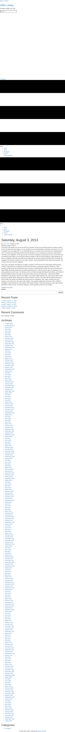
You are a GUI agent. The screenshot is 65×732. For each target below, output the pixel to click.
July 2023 (7, 373)
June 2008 (8, 702)
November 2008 (9, 693)
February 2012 (9, 622)
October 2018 (9, 476)
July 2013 (7, 591)
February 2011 (9, 644)
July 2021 (7, 416)
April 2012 (8, 619)
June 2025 (8, 331)
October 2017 (9, 498)
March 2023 (8, 380)
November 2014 (9, 562)
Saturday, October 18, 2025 (9, 306)
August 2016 (8, 524)
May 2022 (8, 398)
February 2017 (9, 513)
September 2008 (9, 697)
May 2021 (8, 420)
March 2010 (8, 664)
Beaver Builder (42, 731)
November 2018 (9, 475)
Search (3, 289)
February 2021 (9, 425)
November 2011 (9, 628)
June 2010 (8, 659)
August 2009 (8, 677)
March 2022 (8, 402)
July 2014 (7, 569)
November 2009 (9, 671)
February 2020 (9, 447)
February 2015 (9, 557)
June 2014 (8, 571)
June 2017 (8, 506)
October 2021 (9, 411)
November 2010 (9, 649)
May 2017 (8, 507)
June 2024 (8, 353)
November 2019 (9, 453)
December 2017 (9, 495)
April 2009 (8, 684)
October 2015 (9, 542)
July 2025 (7, 329)
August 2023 (8, 371)
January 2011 (9, 646)
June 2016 (8, 527)
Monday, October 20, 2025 (8, 302)
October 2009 (9, 673)
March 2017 (8, 511)
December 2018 (9, 473)
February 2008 (9, 710)
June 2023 (8, 374)
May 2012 (8, 617)
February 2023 (9, 382)
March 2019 (8, 467)
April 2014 (8, 575)
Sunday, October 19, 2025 (8, 304)
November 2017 (9, 496)
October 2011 (9, 629)
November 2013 (9, 584)
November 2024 (9, 343)
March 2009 (8, 686)
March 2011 (8, 642)
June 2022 (8, 396)
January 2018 (9, 493)
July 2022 (7, 394)
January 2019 (9, 471)
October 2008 (9, 695)
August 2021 (8, 414)
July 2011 (7, 635)
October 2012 (9, 608)
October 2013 (9, 586)
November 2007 (9, 715)
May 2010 (8, 660)
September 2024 (9, 347)
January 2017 (9, 515)
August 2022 (8, 393)
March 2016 (8, 533)
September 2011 (9, 631)
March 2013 (8, 598)
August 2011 (8, 633)
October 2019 (9, 455)
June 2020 (8, 440)
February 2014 (9, 578)
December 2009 (9, 670)
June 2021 (8, 418)
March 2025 (8, 336)
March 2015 (8, 555)
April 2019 (8, 465)
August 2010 (8, 655)
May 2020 (8, 442)
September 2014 (9, 566)
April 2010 (8, 662)
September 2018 (9, 478)
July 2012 (7, 613)
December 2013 (9, 582)
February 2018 (9, 491)
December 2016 (9, 516)
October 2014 (9, 564)
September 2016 (9, 522)
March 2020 (8, 445)
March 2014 (8, 577)
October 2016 (9, 520)
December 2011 (9, 626)
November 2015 (9, 540)
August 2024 (8, 349)
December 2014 (9, 560)
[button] (3, 79)
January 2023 (9, 383)
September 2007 (9, 719)
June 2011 (8, 637)
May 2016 (8, 529)
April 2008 (8, 706)
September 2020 (9, 435)
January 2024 (9, 362)
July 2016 (7, 526)
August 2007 (8, 721)
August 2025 (8, 327)
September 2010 (9, 653)
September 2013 (9, 588)
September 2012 (9, 609)
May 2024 (8, 354)
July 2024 (7, 351)
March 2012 (8, 620)
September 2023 (9, 369)
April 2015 (8, 553)
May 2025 (8, 332)
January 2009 (9, 690)
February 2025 (9, 338)
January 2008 (9, 711)
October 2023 (9, 367)
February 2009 (9, 688)
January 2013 (9, 602)
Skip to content (4, 1)
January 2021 (9, 427)
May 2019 (8, 464)
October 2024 (9, 345)
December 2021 (9, 407)
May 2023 (8, 376)
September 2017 (9, 500)
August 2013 (8, 589)
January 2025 (9, 340)
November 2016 (9, 518)
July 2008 (7, 700)
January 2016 (9, 537)
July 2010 (7, 657)
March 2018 (8, 489)
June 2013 (8, 593)
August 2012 (8, 611)
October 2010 (9, 651)
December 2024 (9, 342)
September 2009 (9, 675)
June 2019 (8, 462)
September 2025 (9, 325)
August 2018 (8, 480)
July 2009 (7, 679)
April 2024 (8, 356)
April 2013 (8, 597)
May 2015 (8, 551)
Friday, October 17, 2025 (8, 308)
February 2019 (9, 469)
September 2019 (9, 456)
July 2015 (7, 547)
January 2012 (9, 624)
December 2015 (9, 538)
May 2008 (8, 704)
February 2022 (9, 404)
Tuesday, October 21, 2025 (9, 301)
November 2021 (9, 409)
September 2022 (9, 391)
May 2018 (8, 486)
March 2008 (8, 708)
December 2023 (9, 363)
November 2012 (9, 606)
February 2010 (9, 666)
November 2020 (9, 431)
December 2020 (9, 429)
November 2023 (9, 365)
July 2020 (7, 438)
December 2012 (9, 604)
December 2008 (9, 691)
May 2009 (8, 682)
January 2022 (9, 405)
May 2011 (8, 639)
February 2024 (9, 360)
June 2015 (8, 549)
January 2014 (9, 580)
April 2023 (8, 378)
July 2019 (7, 460)
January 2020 (9, 449)
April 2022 (8, 400)
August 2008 (8, 699)
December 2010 (9, 648)
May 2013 (8, 595)
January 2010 (9, 668)
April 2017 (8, 509)
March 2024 (8, 358)
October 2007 (9, 717)
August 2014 (8, 567)
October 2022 (9, 389)
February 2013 (9, 600)
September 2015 (9, 544)
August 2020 (8, 436)
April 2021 (8, 422)
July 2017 (7, 504)
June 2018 (8, 484)
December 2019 (9, 451)
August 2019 (8, 458)
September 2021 (9, 413)
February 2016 (9, 535)
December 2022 (9, 385)
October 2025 (9, 323)
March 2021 (8, 424)
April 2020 (8, 444)
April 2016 (8, 531)
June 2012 (8, 615)
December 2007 (9, 713)
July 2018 (7, 482)
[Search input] (8, 11)
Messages (10, 287)
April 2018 (8, 487)
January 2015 (9, 558)
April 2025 (8, 334)
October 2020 (9, 433)
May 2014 (8, 573)
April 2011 (8, 640)
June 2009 (8, 680)
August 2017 (8, 502)
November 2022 (9, 387)
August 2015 (8, 546)
